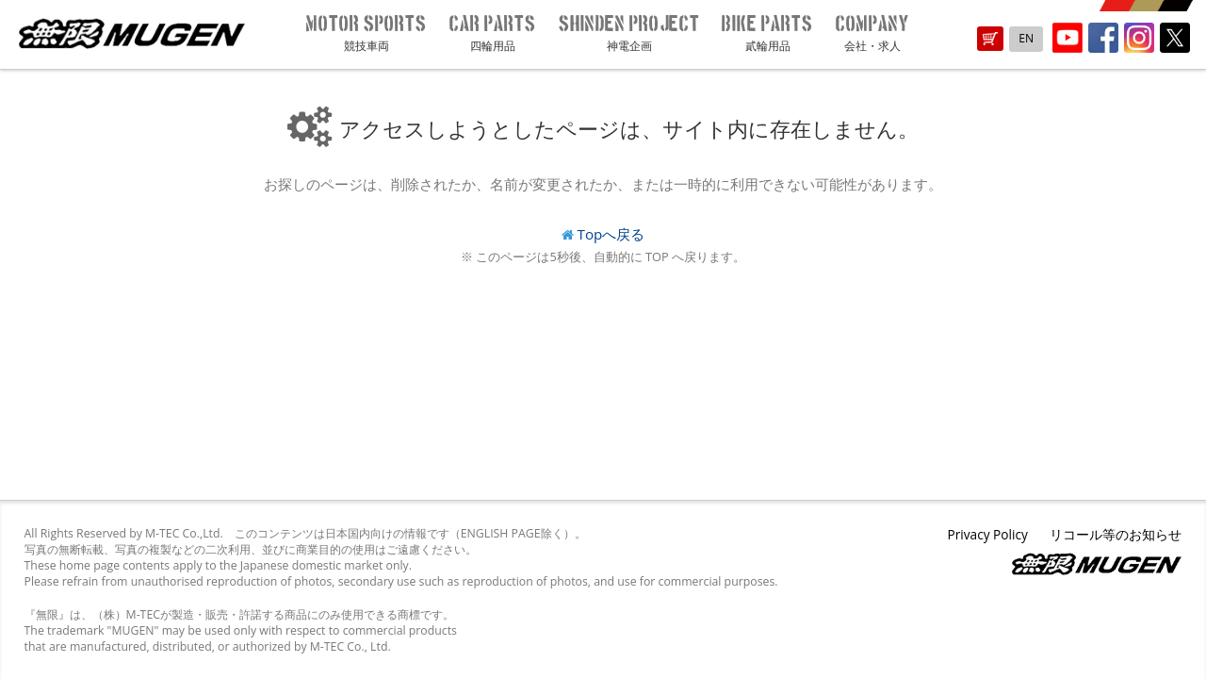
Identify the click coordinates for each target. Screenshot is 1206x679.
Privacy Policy (987, 534)
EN (1026, 38)
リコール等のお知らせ (1116, 534)
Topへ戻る (611, 233)
